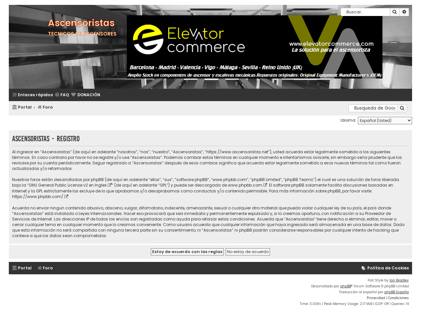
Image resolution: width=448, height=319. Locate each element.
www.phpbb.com (245, 185)
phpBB (345, 286)
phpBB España (396, 292)
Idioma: (348, 120)
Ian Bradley (399, 280)
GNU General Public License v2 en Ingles (68, 185)
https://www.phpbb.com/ (37, 196)
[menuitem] (62, 95)
